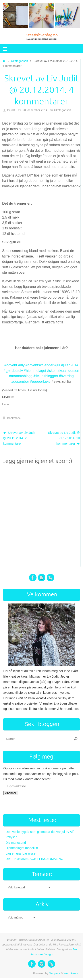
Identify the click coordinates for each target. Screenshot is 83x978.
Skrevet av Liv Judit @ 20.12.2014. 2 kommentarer (19, 438)
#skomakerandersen (63, 371)
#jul (57, 365)
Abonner (10, 793)
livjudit (11, 110)
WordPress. (71, 973)
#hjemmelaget (35, 371)
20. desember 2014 (35, 110)
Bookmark (13, 418)
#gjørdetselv (13, 371)
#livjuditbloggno (45, 376)
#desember (20, 381)
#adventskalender (39, 365)
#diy (21, 365)
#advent (10, 365)
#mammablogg (21, 376)
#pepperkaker (41, 381)
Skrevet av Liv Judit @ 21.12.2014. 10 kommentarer (64, 438)
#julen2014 (69, 365)
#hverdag (66, 376)
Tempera (54, 973)
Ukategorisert (19, 61)
